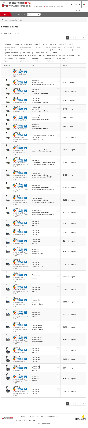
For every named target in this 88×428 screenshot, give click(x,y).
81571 (16, 239)
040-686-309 (49, 7)
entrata (7, 50)
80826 (16, 387)
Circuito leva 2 (21, 58)
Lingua (85, 4)
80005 (16, 145)
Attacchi (54, 52)
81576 (16, 348)
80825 (16, 272)
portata (44, 50)
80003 (16, 106)
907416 (17, 69)
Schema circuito (9, 47)
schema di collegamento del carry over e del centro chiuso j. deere (61, 55)
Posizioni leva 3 (67, 61)
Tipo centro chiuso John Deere (53, 47)
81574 (16, 335)
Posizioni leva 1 (34, 58)
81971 (16, 115)
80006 (16, 133)
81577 (16, 357)
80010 (16, 374)
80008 (16, 260)
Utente (75, 4)
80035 (16, 171)
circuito (16, 50)
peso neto (66, 50)
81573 (16, 323)
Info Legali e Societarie (26, 420)
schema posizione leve (11, 52)
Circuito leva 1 (9, 58)
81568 (16, 208)
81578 (16, 365)
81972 (16, 124)
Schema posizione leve (24, 47)
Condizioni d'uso (53, 416)
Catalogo (6, 14)
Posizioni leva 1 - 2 (53, 61)
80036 (16, 298)
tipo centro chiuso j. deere (40, 52)
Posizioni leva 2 (47, 58)
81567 (16, 196)
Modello (7, 44)
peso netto (68, 47)
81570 (16, 230)
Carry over (37, 47)
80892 (16, 285)
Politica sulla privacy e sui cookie (30, 416)
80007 (16, 247)
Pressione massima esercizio (29, 44)
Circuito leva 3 (40, 61)
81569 (16, 221)
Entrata (61, 44)
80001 (16, 98)
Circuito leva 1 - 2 (26, 61)
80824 (16, 158)
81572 (16, 310)
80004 (16, 89)
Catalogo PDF (80, 10)
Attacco (44, 44)
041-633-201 (59, 7)
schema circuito (77, 50)
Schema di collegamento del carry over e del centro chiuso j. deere (22, 55)
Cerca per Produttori (21, 14)
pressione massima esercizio (29, 50)
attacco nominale (54, 50)
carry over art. (25, 52)
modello (78, 47)
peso (69, 44)
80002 (16, 80)
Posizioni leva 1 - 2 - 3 (11, 61)
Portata (16, 44)
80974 (16, 183)
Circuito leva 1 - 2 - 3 (61, 58)
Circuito (52, 44)
